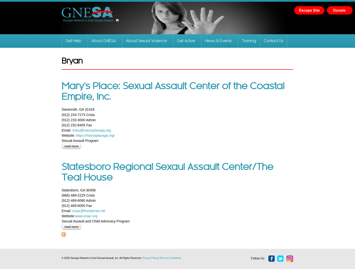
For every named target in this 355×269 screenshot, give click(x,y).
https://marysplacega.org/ (95, 135)
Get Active (186, 41)
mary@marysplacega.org (91, 130)
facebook (271, 258)
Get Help (73, 41)
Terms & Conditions (170, 258)
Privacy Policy (150, 258)
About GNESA (103, 41)
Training (249, 41)
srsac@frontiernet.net (88, 211)
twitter (280, 258)
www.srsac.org (86, 216)
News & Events (218, 41)
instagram (289, 258)
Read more (72, 146)
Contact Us (273, 41)
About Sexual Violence (146, 41)
